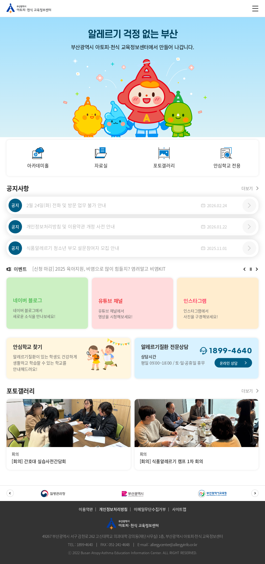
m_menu (254, 8)
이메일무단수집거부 (150, 510)
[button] (244, 270)
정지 (251, 270)
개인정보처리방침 (113, 510)
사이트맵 (179, 510)
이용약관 (86, 510)
